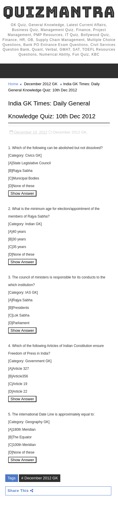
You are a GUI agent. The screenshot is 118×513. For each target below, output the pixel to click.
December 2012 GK (40, 84)
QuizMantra (59, 12)
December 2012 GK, (70, 132)
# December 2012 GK (39, 478)
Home (13, 84)
